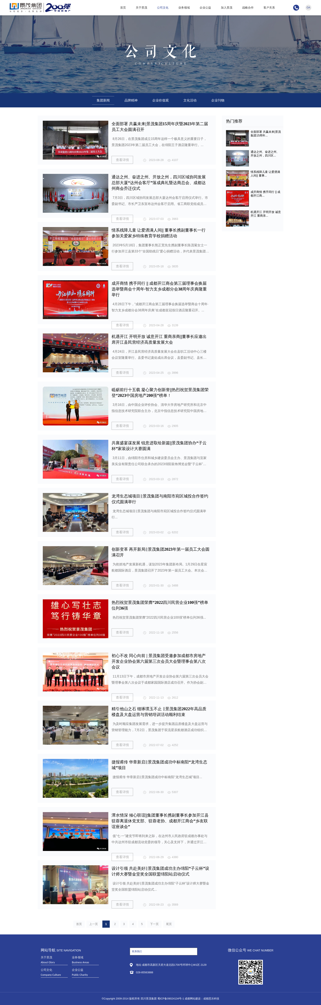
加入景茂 (226, 7)
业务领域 (184, 7)
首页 (123, 7)
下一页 (154, 924)
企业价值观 (160, 100)
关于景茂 (141, 7)
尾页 (169, 924)
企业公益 (205, 7)
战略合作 (248, 7)
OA (308, 7)
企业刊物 (217, 100)
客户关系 (269, 7)
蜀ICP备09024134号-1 (170, 998)
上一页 (93, 924)
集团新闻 (103, 100)
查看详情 (122, 159)
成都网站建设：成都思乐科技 (202, 998)
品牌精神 (131, 100)
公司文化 (162, 7)
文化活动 (190, 100)
